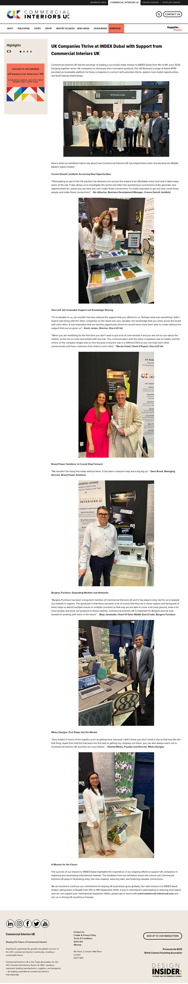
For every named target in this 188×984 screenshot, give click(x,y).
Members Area (98, 2)
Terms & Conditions (83, 940)
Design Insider (150, 2)
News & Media (83, 28)
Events (38, 28)
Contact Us (172, 14)
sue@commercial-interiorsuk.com (156, 895)
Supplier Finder (171, 2)
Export (49, 28)
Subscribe (78, 943)
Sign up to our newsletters (163, 937)
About (10, 28)
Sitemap (77, 946)
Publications (24, 28)
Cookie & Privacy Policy (85, 936)
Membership (115, 28)
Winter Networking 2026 (19, 52)
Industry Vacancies (65, 28)
